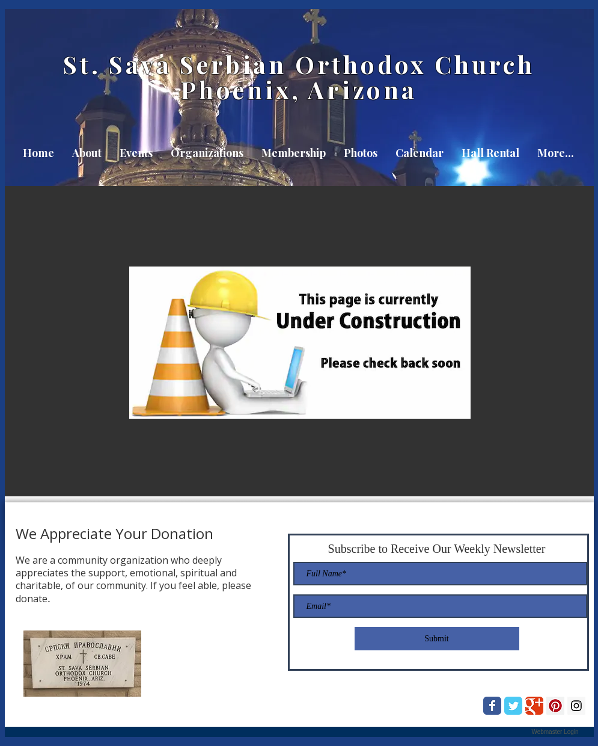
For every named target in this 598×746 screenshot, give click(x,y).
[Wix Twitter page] (513, 706)
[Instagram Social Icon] (576, 706)
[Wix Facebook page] (492, 706)
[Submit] (437, 638)
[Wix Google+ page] (534, 706)
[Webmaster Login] (555, 732)
